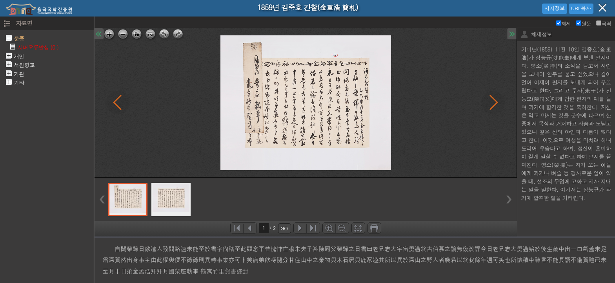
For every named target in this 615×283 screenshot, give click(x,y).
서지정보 (554, 8)
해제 (563, 23)
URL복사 (581, 8)
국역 (603, 23)
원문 (583, 23)
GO (283, 228)
